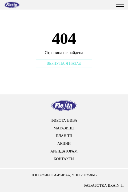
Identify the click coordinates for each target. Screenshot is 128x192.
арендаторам (64, 151)
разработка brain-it (104, 185)
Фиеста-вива (64, 121)
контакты (64, 159)
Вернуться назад (64, 64)
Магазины (64, 128)
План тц (64, 136)
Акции (64, 144)
